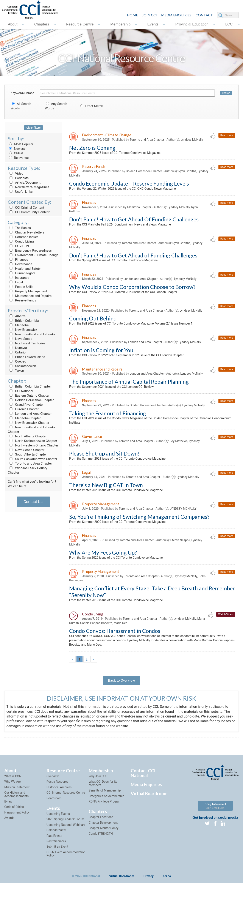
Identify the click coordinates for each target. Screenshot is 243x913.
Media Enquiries (176, 15)
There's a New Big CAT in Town (106, 499)
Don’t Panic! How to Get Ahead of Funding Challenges (133, 260)
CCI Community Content (29, 212)
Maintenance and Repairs (29, 296)
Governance (20, 264)
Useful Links (20, 192)
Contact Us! (33, 501)
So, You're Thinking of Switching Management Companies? (139, 531)
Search (226, 93)
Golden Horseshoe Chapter (31, 400)
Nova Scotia (20, 339)
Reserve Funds (22, 300)
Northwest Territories (26, 343)
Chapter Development (103, 847)
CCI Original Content (26, 208)
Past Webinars (56, 866)
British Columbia (23, 321)
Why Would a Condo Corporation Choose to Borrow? (132, 293)
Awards (9, 843)
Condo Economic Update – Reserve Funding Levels (129, 185)
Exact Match (91, 106)
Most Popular (20, 144)
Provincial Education (192, 24)
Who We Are (12, 807)
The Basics (19, 228)
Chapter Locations (101, 842)
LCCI (229, 24)
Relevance (18, 158)
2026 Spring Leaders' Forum (65, 844)
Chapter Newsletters (26, 232)
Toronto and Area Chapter (30, 463)
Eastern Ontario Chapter (28, 395)
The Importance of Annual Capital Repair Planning (129, 391)
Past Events (54, 861)
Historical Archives (59, 812)
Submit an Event (57, 872)
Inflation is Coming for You (101, 358)
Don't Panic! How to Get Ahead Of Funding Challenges (134, 223)
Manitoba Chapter (24, 418)
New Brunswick (22, 330)
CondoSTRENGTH (101, 858)
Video (15, 173)
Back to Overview (121, 703)
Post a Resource (57, 807)
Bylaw (8, 826)
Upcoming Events (58, 838)
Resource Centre (80, 24)
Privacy (148, 901)
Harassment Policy (17, 837)
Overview (53, 801)
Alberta (16, 316)
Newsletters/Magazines (28, 187)
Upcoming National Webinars (66, 850)
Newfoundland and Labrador (32, 334)
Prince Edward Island (26, 357)
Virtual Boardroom (149, 818)
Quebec (17, 361)
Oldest (15, 153)
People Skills (20, 287)
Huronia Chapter (23, 409)
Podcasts (18, 178)
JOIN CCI (149, 15)
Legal (15, 282)
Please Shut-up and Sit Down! (104, 466)
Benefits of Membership (105, 815)
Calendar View (56, 855)
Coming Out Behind (93, 326)
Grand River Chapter (26, 405)
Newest (16, 149)
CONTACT (204, 15)
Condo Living (21, 241)
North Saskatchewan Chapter (32, 441)
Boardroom (54, 823)
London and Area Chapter (29, 414)
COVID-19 (18, 246)
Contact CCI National (143, 798)
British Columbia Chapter (29, 386)
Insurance (18, 278)
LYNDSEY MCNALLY (183, 523)
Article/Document (24, 182)
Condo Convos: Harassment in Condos (114, 650)
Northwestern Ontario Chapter (33, 445)
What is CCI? (12, 801)
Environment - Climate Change (33, 255)
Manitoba (18, 325)
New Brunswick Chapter (28, 423)
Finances (18, 260)
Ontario (17, 352)
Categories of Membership (106, 821)
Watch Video (225, 633)
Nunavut (17, 348)
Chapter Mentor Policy (103, 853)
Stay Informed (215, 830)
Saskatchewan (22, 366)
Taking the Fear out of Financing (107, 424)
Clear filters (33, 127)
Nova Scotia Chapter (26, 450)
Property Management (27, 291)
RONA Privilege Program (105, 826)
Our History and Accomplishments (16, 819)
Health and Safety (24, 269)
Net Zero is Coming (92, 148)
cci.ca (167, 901)
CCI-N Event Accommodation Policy (66, 878)
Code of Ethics (14, 832)
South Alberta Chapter (27, 454)
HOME (132, 15)
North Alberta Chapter (27, 436)
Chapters (41, 24)
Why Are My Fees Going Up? (103, 569)
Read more (226, 135)
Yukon (16, 370)
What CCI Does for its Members (103, 808)
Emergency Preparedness (30, 250)
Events (153, 24)
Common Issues (23, 237)
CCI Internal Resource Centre (66, 817)
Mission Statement (17, 812)
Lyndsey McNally (192, 140)
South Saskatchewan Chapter (32, 459)
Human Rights (21, 273)
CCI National (20, 391)
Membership (120, 24)
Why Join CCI (98, 801)
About (12, 24)
